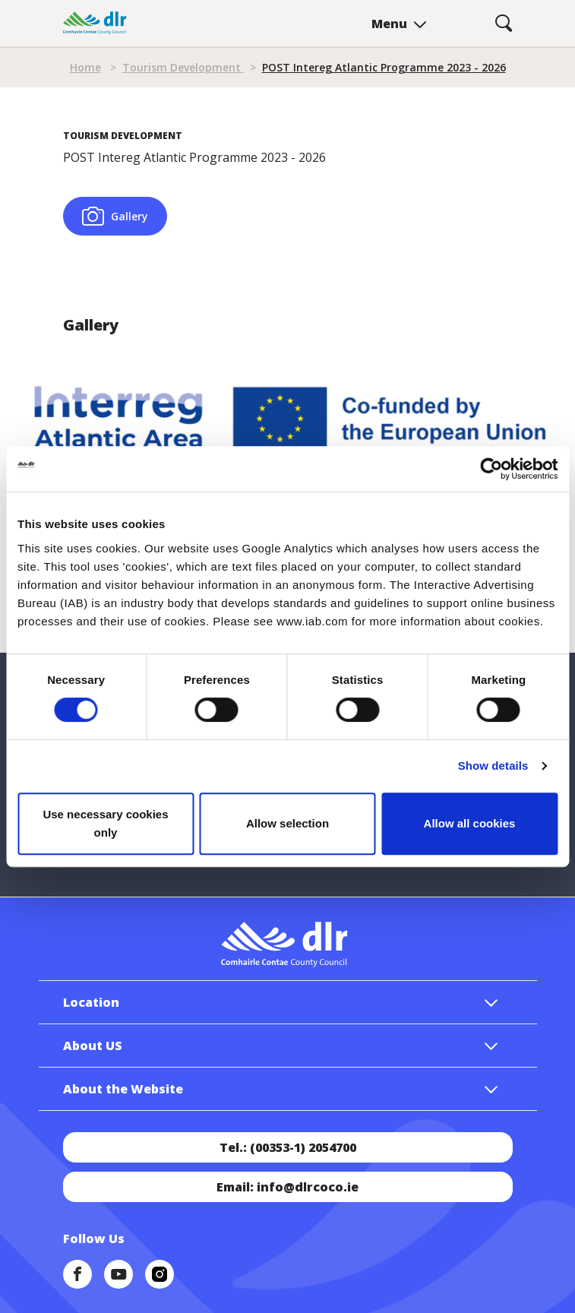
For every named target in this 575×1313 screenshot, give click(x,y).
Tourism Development (183, 67)
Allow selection (287, 823)
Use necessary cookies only (105, 823)
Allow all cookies (470, 823)
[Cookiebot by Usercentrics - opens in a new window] (491, 468)
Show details (493, 765)
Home (85, 67)
